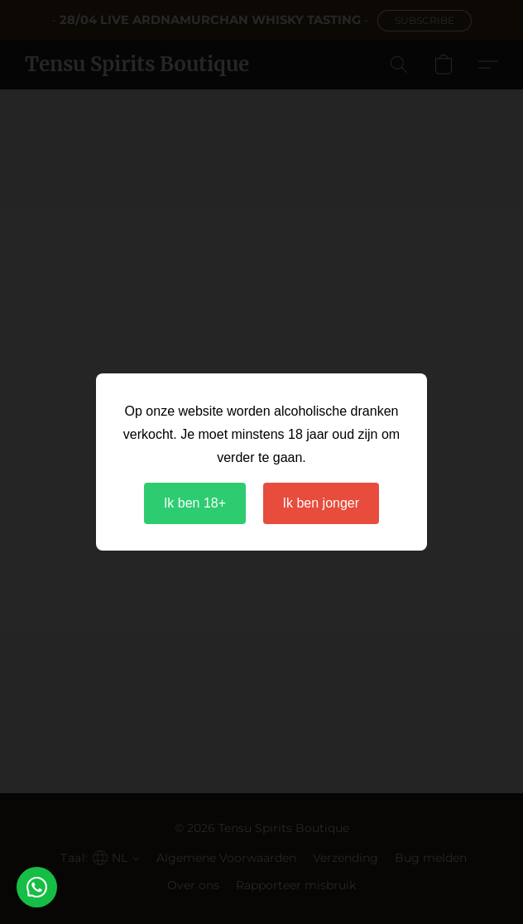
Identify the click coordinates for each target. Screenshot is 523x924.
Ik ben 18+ (195, 503)
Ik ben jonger (321, 503)
